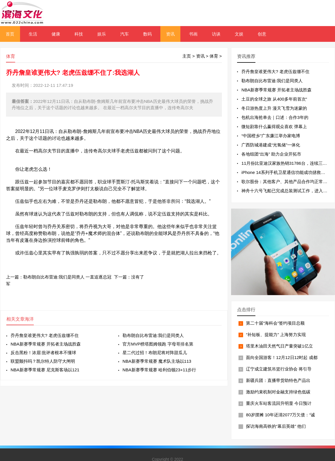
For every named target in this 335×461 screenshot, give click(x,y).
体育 (214, 56)
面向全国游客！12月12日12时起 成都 (281, 357)
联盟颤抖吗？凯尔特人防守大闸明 (43, 361)
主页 (186, 56)
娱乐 (101, 34)
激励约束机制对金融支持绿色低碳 (278, 391)
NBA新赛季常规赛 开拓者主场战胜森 (46, 344)
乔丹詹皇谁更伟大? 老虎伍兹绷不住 (45, 335)
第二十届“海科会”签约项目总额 (275, 323)
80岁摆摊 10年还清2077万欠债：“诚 (280, 414)
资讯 (170, 34)
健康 (56, 34)
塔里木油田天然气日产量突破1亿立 (279, 346)
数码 (147, 34)
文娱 (239, 34)
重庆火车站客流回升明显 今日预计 (279, 403)
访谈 (216, 34)
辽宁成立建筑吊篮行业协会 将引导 (279, 368)
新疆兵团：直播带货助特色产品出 (278, 380)
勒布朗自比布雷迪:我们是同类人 (153, 335)
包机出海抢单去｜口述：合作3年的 (274, 117)
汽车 (124, 34)
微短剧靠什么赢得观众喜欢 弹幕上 (274, 126)
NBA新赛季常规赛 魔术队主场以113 (157, 361)
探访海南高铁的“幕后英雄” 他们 (276, 426)
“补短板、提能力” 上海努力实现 (276, 334)
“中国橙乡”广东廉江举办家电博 (270, 135)
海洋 (29, 319)
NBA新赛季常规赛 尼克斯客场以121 (45, 369)
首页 (10, 34)
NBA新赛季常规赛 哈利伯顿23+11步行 (159, 369)
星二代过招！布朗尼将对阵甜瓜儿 (155, 352)
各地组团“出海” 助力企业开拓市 (271, 154)
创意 (262, 34)
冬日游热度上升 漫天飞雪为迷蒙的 (274, 108)
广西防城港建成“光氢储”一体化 (270, 144)
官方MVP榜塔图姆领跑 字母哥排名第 (158, 344)
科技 (78, 34)
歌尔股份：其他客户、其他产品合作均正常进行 (286, 181)
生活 (33, 34)
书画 (193, 34)
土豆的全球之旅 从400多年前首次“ (274, 99)
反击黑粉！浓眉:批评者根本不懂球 (43, 352)
